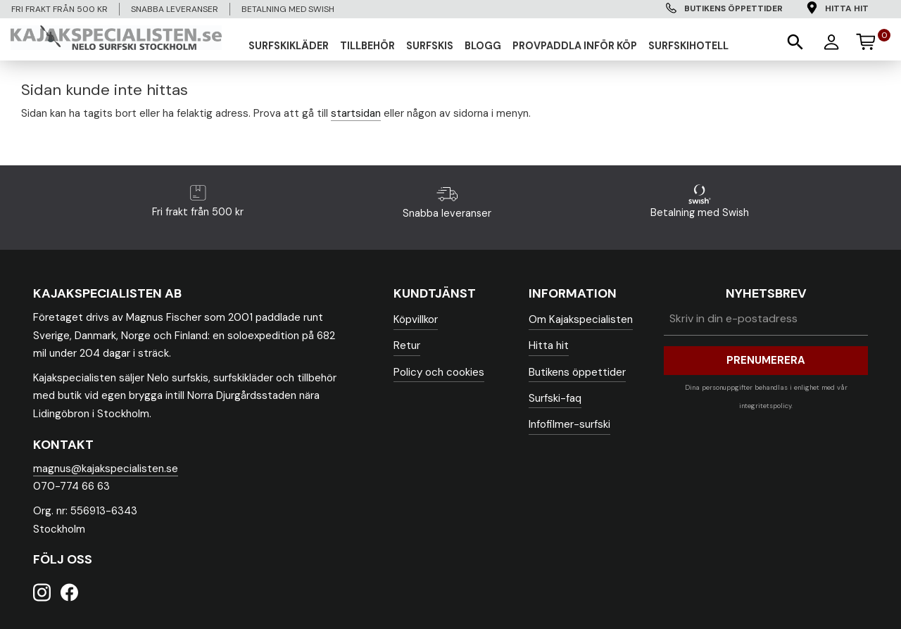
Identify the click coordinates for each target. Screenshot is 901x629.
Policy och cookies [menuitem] (438, 372)
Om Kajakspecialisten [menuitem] (581, 319)
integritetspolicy (765, 405)
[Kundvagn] (871, 39)
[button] (794, 41)
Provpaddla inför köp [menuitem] (574, 45)
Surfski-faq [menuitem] (555, 398)
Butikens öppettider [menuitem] (733, 8)
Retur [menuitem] (406, 345)
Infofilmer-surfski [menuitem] (569, 424)
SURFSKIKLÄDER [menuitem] (288, 45)
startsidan (356, 113)
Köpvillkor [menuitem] (415, 319)
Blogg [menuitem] (483, 45)
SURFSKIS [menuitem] (429, 45)
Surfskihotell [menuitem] (688, 45)
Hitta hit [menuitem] (847, 8)
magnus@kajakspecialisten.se (105, 469)
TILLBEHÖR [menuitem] (367, 45)
